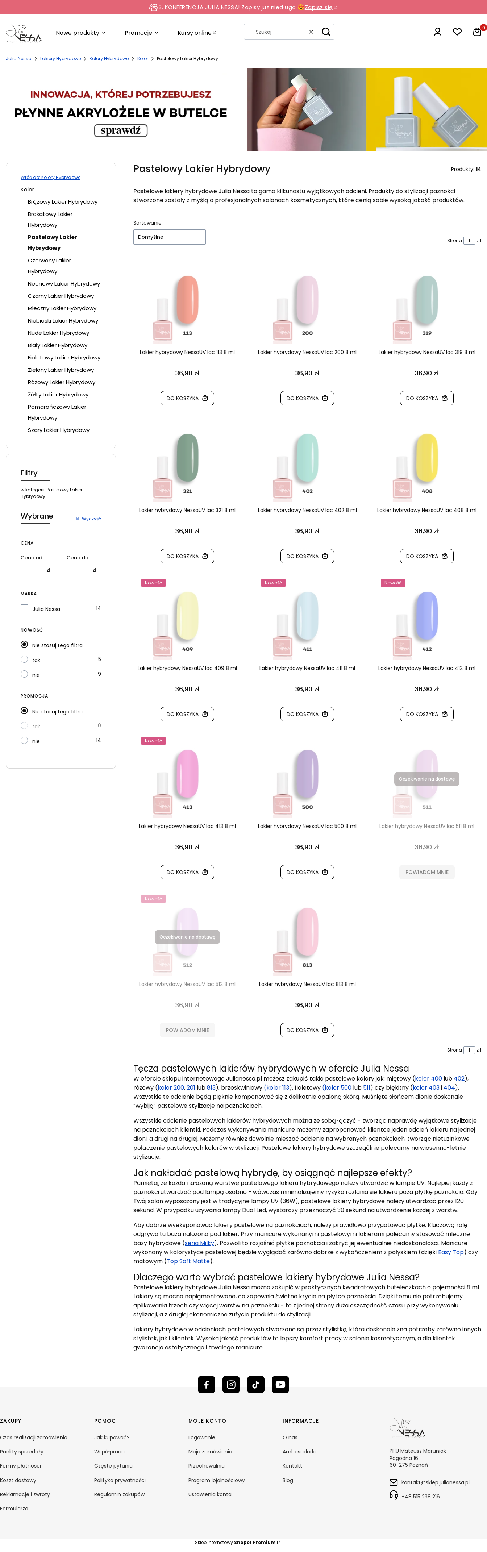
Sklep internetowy (235, 1542)
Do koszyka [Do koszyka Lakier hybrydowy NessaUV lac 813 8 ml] (303, 1030)
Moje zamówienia (210, 1451)
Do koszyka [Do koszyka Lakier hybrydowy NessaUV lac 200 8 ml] (303, 398)
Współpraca (109, 1451)
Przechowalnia (206, 1465)
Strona (454, 240)
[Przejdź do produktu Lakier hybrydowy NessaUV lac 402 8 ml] (307, 463)
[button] (326, 32)
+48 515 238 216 (420, 1496)
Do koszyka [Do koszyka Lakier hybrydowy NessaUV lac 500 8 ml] (303, 872)
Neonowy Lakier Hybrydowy (64, 283)
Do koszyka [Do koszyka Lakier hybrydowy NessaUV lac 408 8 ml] (422, 556)
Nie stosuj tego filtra (57, 645)
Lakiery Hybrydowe (60, 58)
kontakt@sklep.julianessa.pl (435, 1482)
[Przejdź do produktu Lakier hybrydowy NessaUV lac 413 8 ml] (187, 779)
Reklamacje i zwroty (25, 1494)
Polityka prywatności (120, 1480)
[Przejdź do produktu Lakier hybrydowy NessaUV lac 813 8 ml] (307, 937)
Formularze (14, 1508)
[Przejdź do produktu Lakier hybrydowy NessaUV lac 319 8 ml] (427, 305)
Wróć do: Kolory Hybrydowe (50, 177)
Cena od (31, 557)
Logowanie (201, 1437)
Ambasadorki (299, 1451)
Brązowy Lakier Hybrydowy (62, 201)
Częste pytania (113, 1465)
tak (36, 660)
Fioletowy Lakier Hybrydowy (64, 357)
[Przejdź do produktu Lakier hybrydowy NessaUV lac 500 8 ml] (307, 779)
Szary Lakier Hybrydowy (59, 430)
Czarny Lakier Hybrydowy (61, 296)
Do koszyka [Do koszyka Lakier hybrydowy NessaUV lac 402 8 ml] (303, 556)
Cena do (77, 557)
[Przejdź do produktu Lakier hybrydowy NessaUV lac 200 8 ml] (307, 305)
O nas (290, 1437)
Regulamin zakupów (119, 1494)
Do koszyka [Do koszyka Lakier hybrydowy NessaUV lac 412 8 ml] (422, 714)
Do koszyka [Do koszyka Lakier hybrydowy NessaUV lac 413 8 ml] (183, 872)
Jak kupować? (112, 1437)
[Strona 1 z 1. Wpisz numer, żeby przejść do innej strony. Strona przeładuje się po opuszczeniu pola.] (469, 241)
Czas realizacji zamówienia (33, 1437)
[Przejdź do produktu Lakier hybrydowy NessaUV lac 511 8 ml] (427, 779)
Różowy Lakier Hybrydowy (61, 382)
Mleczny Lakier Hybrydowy (62, 308)
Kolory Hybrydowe (109, 58)
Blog (288, 1480)
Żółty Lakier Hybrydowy (58, 394)
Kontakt (292, 1465)
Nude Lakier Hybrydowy (58, 333)
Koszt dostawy (18, 1480)
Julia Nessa (19, 58)
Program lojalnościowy (216, 1480)
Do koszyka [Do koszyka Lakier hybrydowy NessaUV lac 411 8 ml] (303, 714)
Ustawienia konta (210, 1494)
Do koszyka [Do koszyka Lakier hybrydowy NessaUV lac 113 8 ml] (183, 398)
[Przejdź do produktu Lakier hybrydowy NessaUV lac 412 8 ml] (427, 621)
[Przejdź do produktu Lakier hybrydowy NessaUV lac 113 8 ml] (187, 305)
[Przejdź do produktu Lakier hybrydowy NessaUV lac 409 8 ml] (187, 621)
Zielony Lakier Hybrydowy (61, 370)
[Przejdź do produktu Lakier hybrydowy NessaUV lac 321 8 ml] (187, 463)
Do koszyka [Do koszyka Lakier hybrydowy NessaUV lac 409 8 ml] (183, 714)
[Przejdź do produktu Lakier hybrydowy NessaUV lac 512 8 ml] (187, 937)
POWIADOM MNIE (427, 872)
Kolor (142, 58)
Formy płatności (20, 1465)
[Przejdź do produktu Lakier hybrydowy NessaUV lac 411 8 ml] (307, 621)
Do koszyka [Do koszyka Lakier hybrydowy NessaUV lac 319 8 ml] (422, 398)
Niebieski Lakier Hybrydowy (63, 320)
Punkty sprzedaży (21, 1451)
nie (36, 675)
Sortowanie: (148, 222)
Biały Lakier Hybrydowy (57, 345)
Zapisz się (319, 7)
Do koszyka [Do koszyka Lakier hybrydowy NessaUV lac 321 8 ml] (183, 556)
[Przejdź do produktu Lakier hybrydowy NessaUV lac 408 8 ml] (427, 463)
